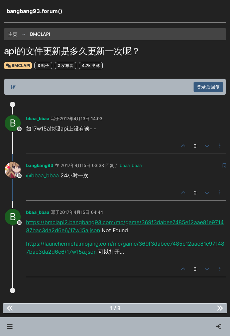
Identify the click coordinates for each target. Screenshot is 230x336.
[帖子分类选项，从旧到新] (13, 87)
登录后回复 (208, 87)
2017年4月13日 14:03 (81, 118)
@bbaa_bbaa (42, 175)
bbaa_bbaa (37, 118)
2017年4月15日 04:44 (81, 212)
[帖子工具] (220, 146)
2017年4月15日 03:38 (82, 165)
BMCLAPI (18, 65)
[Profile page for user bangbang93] (13, 170)
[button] (9, 326)
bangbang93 (39, 165)
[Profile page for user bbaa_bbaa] (13, 123)
